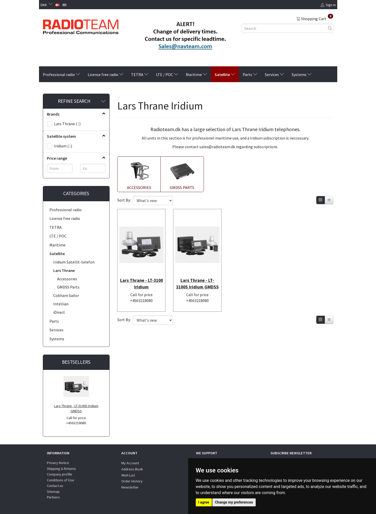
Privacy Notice (58, 462)
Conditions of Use (60, 480)
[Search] (330, 28)
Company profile (59, 474)
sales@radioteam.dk (217, 146)
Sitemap (53, 491)
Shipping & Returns (61, 468)
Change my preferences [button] (234, 502)
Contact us (55, 485)
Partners (53, 497)
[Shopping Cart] (314, 18)
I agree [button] (203, 502)
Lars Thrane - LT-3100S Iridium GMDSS (76, 408)
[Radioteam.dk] (81, 25)
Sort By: (124, 200)
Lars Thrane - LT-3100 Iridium (141, 277)
